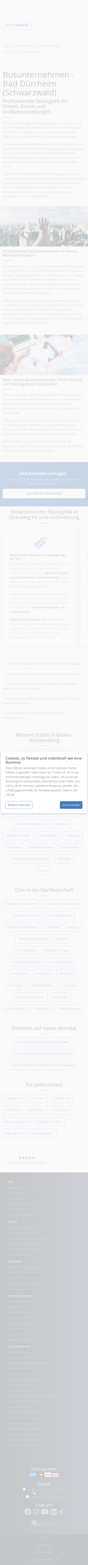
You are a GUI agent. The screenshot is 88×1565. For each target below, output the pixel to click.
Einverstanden (71, 805)
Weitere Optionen (19, 805)
